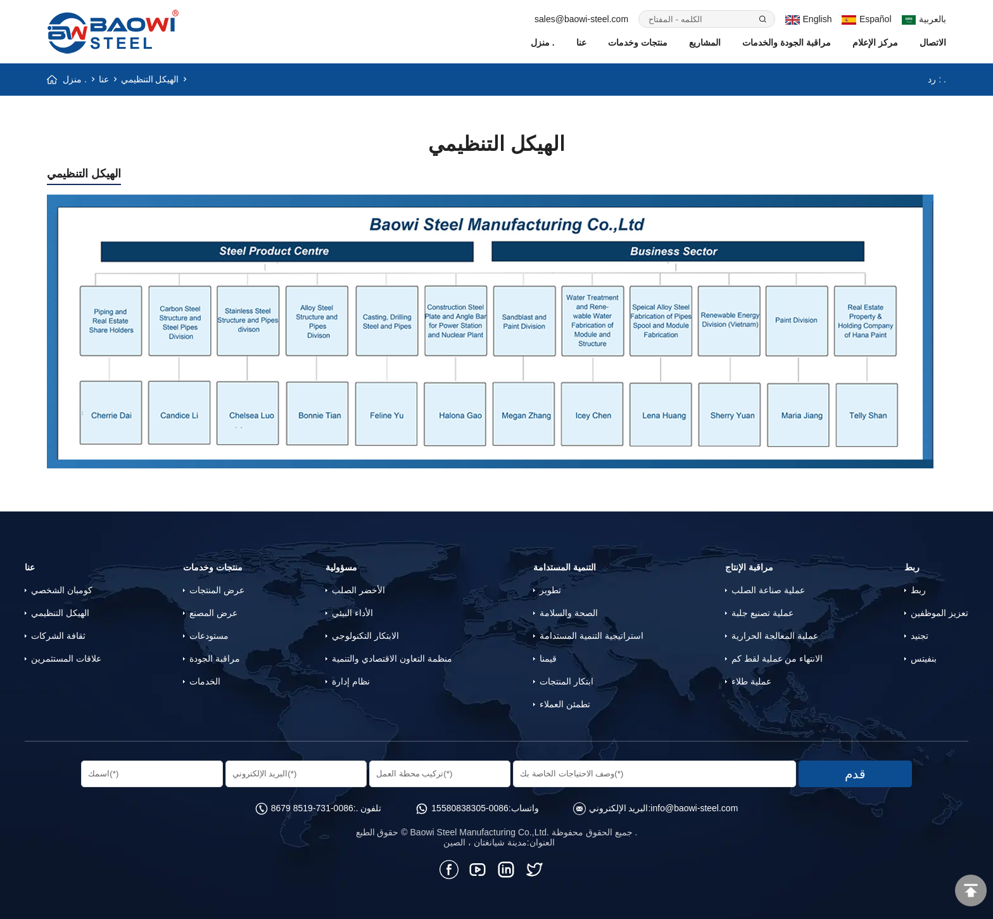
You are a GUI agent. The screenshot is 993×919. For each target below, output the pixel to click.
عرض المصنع (213, 613)
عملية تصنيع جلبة (762, 613)
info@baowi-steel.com (694, 808)
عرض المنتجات (216, 590)
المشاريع (705, 42)
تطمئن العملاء (565, 704)
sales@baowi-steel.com (581, 19)
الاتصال (933, 42)
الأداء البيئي (352, 613)
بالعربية (924, 19)
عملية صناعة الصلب (768, 590)
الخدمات (204, 681)
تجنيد (919, 636)
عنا (581, 42)
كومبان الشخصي (61, 590)
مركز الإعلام (875, 42)
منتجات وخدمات (637, 42)
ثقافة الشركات (58, 636)
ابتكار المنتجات (566, 681)
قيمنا (548, 658)
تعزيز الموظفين (939, 613)
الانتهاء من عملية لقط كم (777, 658)
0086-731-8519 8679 (312, 808)
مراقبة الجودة (214, 658)
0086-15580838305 (469, 808)
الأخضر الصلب (358, 590)
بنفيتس (924, 658)
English (808, 19)
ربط (912, 567)
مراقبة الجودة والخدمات (786, 42)
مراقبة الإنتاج (749, 567)
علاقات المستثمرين (66, 658)
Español (866, 19)
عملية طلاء (751, 681)
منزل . (543, 42)
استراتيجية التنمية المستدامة (591, 636)
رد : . (937, 79)
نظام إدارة (351, 681)
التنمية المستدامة (564, 567)
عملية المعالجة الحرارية (774, 636)
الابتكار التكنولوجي (365, 636)
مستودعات (209, 636)
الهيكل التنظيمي (150, 79)
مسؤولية (341, 567)
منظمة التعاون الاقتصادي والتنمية (392, 658)
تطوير (550, 590)
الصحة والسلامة (569, 613)
